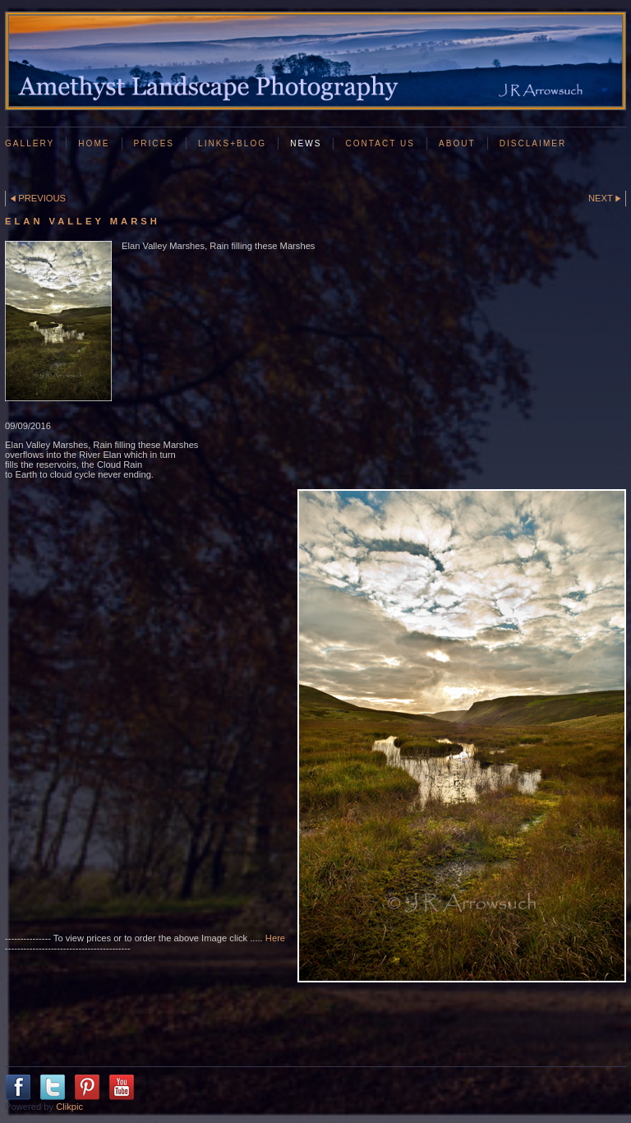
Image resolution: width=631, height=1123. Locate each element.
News (305, 143)
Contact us (380, 143)
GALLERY (29, 143)
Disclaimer (533, 143)
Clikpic (69, 1106)
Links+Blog (232, 143)
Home (93, 143)
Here (275, 938)
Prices (154, 143)
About (457, 143)
